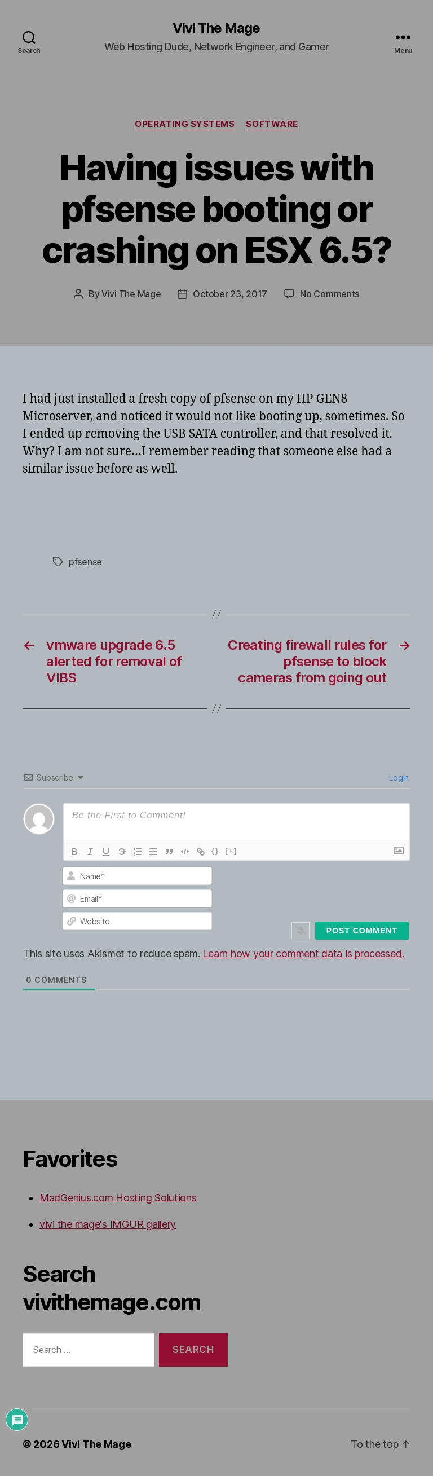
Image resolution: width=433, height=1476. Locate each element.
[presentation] (337, 887)
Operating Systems (185, 124)
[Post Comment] (362, 931)
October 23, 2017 (230, 293)
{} (215, 851)
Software (272, 124)
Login (398, 777)
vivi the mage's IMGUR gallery (107, 1224)
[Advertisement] (154, 510)
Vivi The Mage (216, 28)
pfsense (85, 561)
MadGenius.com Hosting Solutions (118, 1198)
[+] (231, 851)
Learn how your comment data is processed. (303, 953)
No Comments (329, 293)
